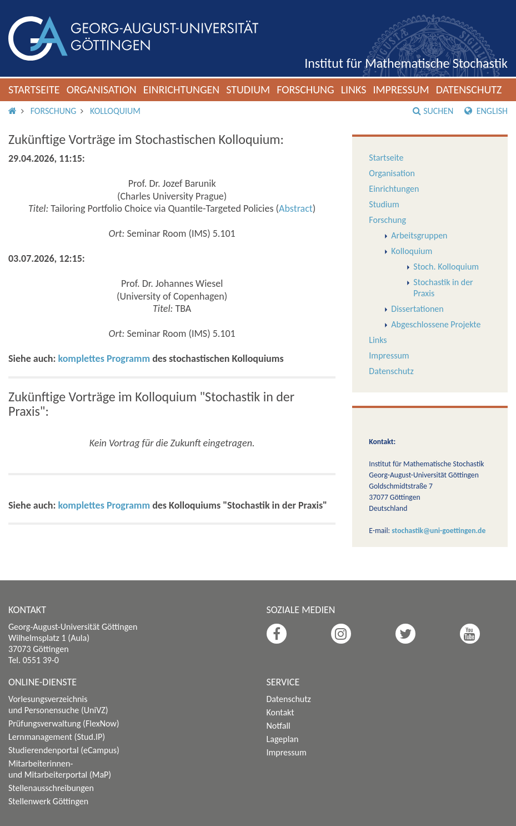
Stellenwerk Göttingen (48, 801)
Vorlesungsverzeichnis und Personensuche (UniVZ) (58, 704)
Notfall (278, 725)
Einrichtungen (181, 89)
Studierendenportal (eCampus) (63, 750)
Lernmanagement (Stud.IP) (56, 737)
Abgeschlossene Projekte (435, 324)
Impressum (401, 89)
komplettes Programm (104, 358)
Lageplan (283, 739)
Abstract (296, 208)
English (486, 111)
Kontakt (280, 712)
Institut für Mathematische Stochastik (406, 63)
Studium (248, 89)
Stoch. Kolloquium (446, 266)
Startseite (34, 89)
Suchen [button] (433, 111)
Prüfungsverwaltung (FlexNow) (63, 723)
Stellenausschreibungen (51, 788)
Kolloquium (115, 111)
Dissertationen (417, 308)
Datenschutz (469, 89)
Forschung (305, 89)
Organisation (102, 89)
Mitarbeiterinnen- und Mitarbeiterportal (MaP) (59, 769)
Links (354, 89)
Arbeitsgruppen (419, 235)
